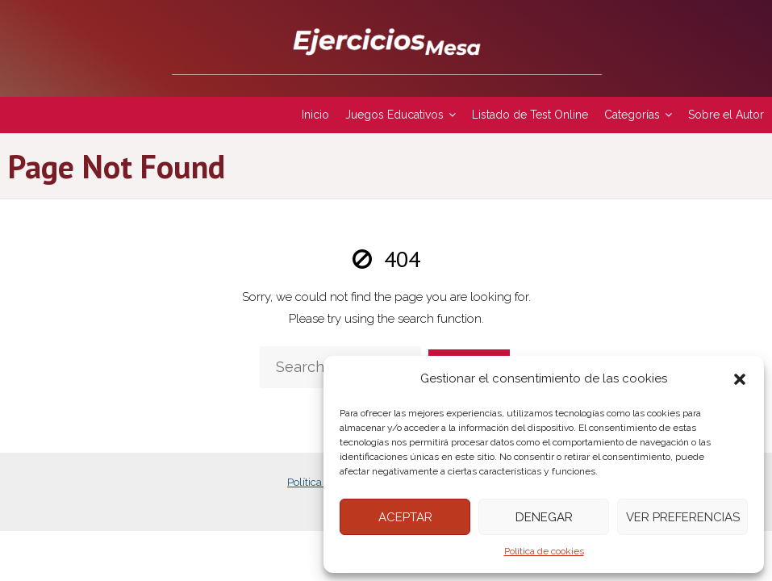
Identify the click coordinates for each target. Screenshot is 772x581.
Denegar (544, 517)
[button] (740, 379)
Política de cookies (544, 551)
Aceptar (405, 517)
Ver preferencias (683, 517)
